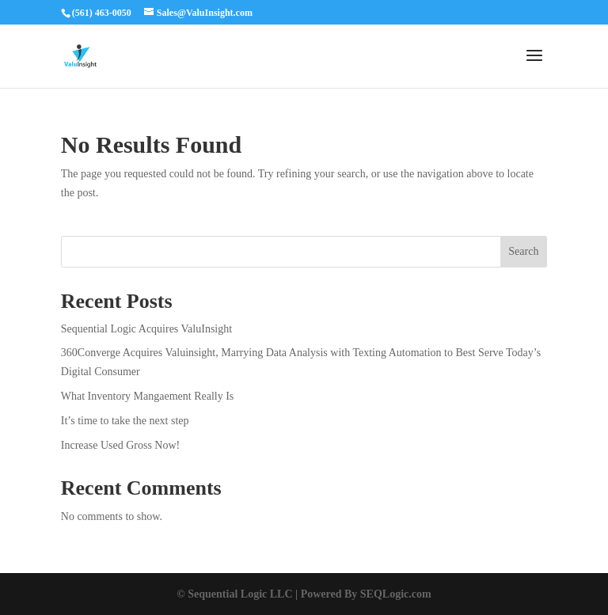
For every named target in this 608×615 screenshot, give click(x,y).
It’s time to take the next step (125, 421)
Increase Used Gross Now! (120, 445)
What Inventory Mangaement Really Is (147, 396)
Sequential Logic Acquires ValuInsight (146, 329)
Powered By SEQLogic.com (366, 594)
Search (523, 251)
